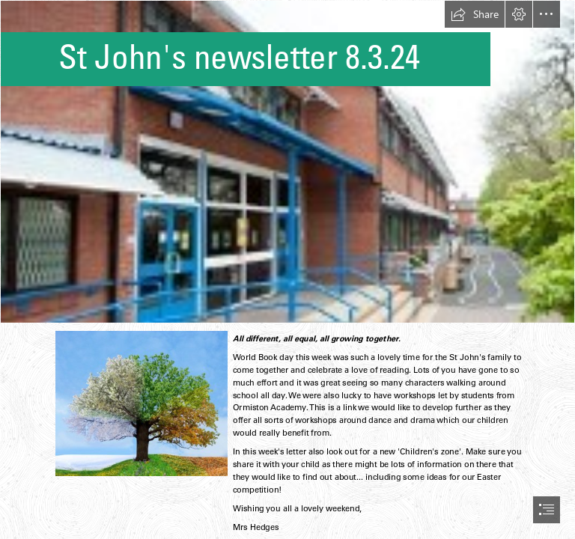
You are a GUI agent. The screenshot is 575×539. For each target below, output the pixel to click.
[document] (287, 269)
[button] (475, 14)
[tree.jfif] (141, 402)
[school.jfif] (287, 161)
